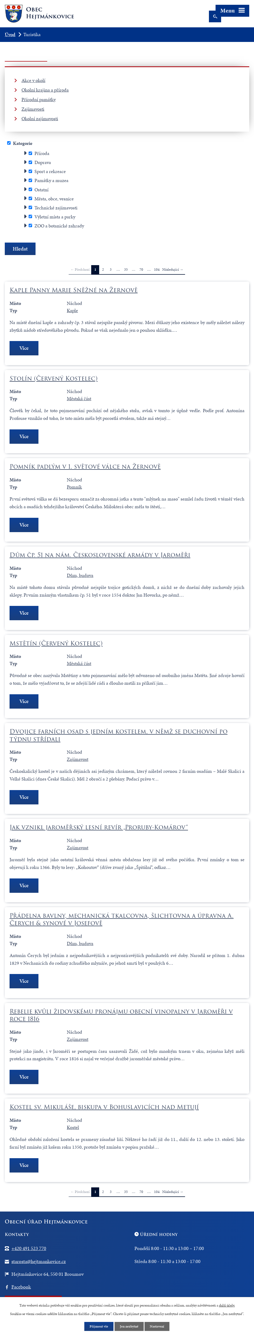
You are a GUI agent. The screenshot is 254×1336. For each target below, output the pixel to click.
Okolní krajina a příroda (45, 90)
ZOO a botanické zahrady (59, 225)
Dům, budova (80, 576)
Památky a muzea (51, 180)
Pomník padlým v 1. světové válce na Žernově (85, 467)
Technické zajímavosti (55, 207)
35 (126, 269)
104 (157, 269)
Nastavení (158, 1326)
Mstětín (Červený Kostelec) (56, 644)
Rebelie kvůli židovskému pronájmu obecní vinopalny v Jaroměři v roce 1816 (121, 1017)
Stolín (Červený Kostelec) (54, 378)
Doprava (42, 162)
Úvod (10, 34)
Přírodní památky (38, 99)
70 (141, 269)
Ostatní (41, 189)
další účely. (227, 1304)
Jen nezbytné (129, 1326)
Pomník (74, 487)
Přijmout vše (98, 1326)
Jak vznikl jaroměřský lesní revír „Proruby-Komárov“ (99, 829)
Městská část (79, 398)
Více (24, 348)
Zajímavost (77, 760)
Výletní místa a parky (54, 216)
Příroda (41, 153)
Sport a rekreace (50, 171)
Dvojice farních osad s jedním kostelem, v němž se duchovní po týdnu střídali (118, 736)
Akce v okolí (33, 80)
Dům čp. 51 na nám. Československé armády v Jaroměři (100, 556)
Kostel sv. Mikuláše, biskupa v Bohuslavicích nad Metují (104, 1109)
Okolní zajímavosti (39, 118)
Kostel (73, 1130)
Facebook (21, 1289)
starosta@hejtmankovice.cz (38, 1264)
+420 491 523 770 (28, 1251)
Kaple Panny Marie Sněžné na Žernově (74, 290)
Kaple (72, 310)
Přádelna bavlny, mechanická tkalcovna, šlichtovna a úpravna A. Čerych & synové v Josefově (122, 921)
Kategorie (22, 143)
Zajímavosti (32, 109)
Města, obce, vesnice (54, 198)
